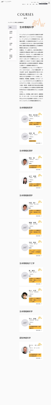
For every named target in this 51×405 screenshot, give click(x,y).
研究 (30, 4)
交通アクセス (38, 2)
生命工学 (10, 38)
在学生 (33, 4)
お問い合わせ (35, 2)
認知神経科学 (25, 337)
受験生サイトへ (45, 3)
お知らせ (32, 2)
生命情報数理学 (26, 195)
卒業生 (37, 4)
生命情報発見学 (26, 107)
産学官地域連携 (10, 57)
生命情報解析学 (26, 311)
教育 (27, 4)
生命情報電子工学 (27, 263)
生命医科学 (10, 44)
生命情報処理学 (26, 150)
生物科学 (10, 50)
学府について (24, 4)
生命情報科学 (10, 32)
